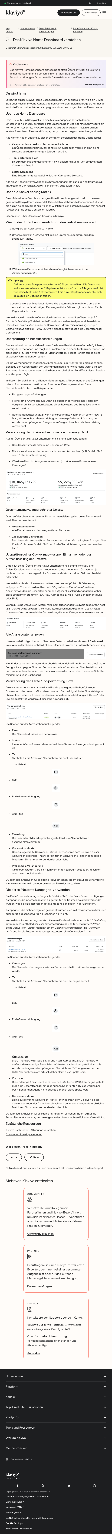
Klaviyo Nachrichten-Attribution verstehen (31, 1130)
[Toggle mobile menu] (104, 12)
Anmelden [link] (33, 1353)
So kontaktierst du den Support (84, 1168)
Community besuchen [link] (40, 1233)
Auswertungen (27, 28)
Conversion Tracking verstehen (24, 1134)
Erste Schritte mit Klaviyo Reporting (85, 30)
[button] (56, 254)
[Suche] (90, 3)
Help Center (9, 30)
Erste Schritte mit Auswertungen (47, 30)
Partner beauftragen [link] (39, 1286)
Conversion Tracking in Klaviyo (45, 215)
